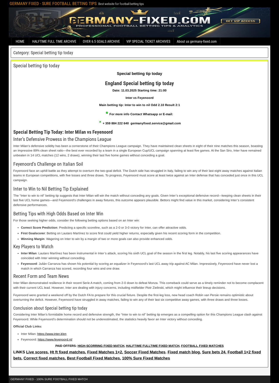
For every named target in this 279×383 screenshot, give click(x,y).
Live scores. (37, 352)
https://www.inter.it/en (51, 334)
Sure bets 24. (214, 352)
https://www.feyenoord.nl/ (55, 339)
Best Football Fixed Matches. (94, 358)
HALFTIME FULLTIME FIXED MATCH (152, 346)
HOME (20, 41)
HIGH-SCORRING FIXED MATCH (101, 346)
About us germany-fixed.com (197, 41)
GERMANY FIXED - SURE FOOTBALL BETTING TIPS (53, 3)
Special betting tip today (36, 65)
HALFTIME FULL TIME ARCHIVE (54, 41)
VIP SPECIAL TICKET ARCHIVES (148, 41)
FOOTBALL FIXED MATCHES (202, 346)
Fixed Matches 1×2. (105, 352)
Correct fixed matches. (45, 358)
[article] (139, 210)
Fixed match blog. (184, 352)
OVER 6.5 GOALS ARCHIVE (101, 41)
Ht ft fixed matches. (68, 352)
